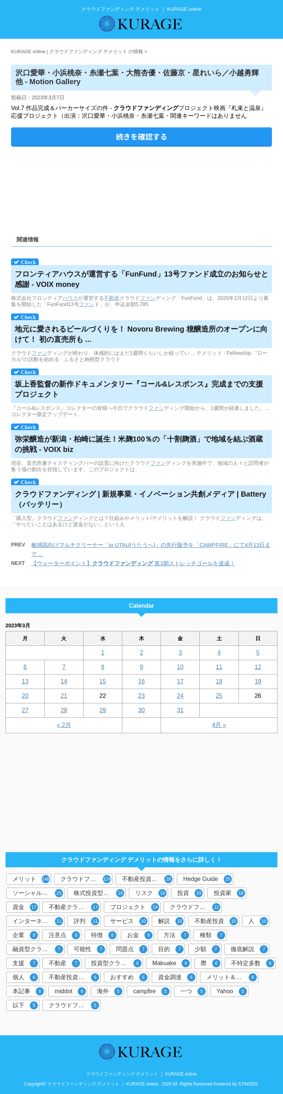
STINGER (248, 1084)
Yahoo (232, 991)
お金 (140, 935)
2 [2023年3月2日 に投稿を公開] (141, 652)
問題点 (131, 949)
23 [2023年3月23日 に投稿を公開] (141, 696)
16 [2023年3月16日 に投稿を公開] (141, 681)
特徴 (103, 935)
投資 (190, 893)
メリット (31, 879)
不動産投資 (216, 921)
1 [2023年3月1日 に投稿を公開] (102, 652)
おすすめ (128, 977)
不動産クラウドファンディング (75, 907)
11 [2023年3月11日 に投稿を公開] (219, 667)
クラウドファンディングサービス (75, 1005)
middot (70, 991)
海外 (109, 991)
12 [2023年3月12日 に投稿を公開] (258, 667)
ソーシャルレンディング (38, 893)
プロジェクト (134, 907)
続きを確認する (141, 136)
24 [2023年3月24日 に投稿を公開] (180, 696)
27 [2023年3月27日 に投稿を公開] (25, 710)
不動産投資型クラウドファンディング (148, 879)
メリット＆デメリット (232, 977)
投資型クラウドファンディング (117, 963)
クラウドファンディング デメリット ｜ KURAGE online (141, 1074)
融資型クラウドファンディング (38, 949)
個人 (25, 977)
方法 (176, 935)
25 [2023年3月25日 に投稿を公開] (219, 696)
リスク (151, 893)
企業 (25, 935)
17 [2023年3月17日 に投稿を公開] (180, 681)
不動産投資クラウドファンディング (75, 977)
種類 (212, 935)
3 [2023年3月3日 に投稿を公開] (180, 652)
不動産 (111, 298)
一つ (193, 991)
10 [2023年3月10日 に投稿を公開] (180, 667)
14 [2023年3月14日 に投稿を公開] (64, 681)
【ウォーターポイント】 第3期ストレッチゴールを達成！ (133, 563)
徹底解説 (249, 949)
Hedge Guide (207, 879)
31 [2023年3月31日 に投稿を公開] (180, 710)
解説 (171, 921)
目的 (171, 949)
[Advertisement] (141, 188)
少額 (207, 949)
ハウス (70, 298)
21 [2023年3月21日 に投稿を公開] (64, 696)
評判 (86, 921)
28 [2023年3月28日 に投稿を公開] (64, 710)
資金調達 (176, 977)
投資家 (229, 893)
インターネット (38, 921)
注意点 (64, 935)
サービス (128, 921)
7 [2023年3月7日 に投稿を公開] (64, 667)
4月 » (219, 725)
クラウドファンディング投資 (196, 907)
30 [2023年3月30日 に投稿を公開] (141, 710)
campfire (151, 991)
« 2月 (64, 725)
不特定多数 (252, 963)
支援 (25, 963)
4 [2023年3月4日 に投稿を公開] (219, 652)
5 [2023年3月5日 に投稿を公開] (257, 652)
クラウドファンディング (86, 879)
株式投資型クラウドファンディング (100, 893)
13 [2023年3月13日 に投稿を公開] (25, 681)
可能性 (89, 949)
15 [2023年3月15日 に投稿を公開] (102, 681)
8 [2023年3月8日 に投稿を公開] (102, 667)
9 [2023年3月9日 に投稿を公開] (141, 667)
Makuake (171, 963)
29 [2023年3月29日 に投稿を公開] (102, 710)
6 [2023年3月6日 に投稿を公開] (25, 667)
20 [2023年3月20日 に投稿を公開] (25, 696)
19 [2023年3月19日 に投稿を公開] (258, 681)
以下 (25, 1005)
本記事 (28, 991)
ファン (148, 298)
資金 (25, 907)
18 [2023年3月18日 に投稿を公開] (219, 681)
